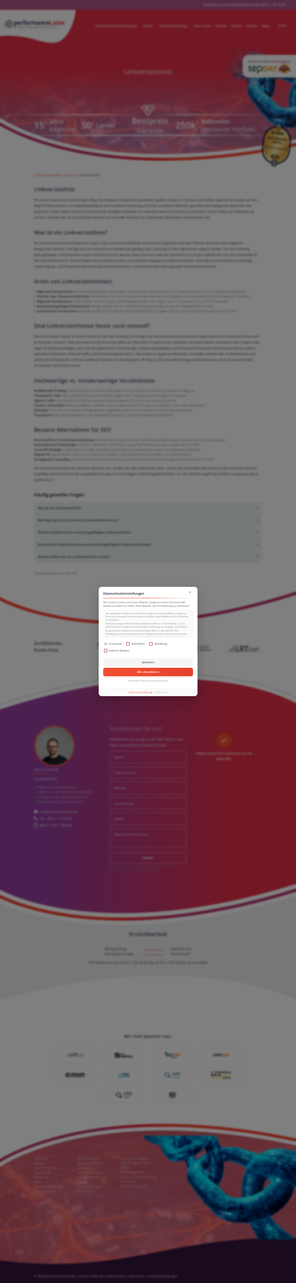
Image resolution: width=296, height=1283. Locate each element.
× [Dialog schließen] (190, 592)
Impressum (161, 692)
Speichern (148, 662)
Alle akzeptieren (148, 672)
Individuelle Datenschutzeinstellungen (148, 680)
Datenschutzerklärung (140, 692)
